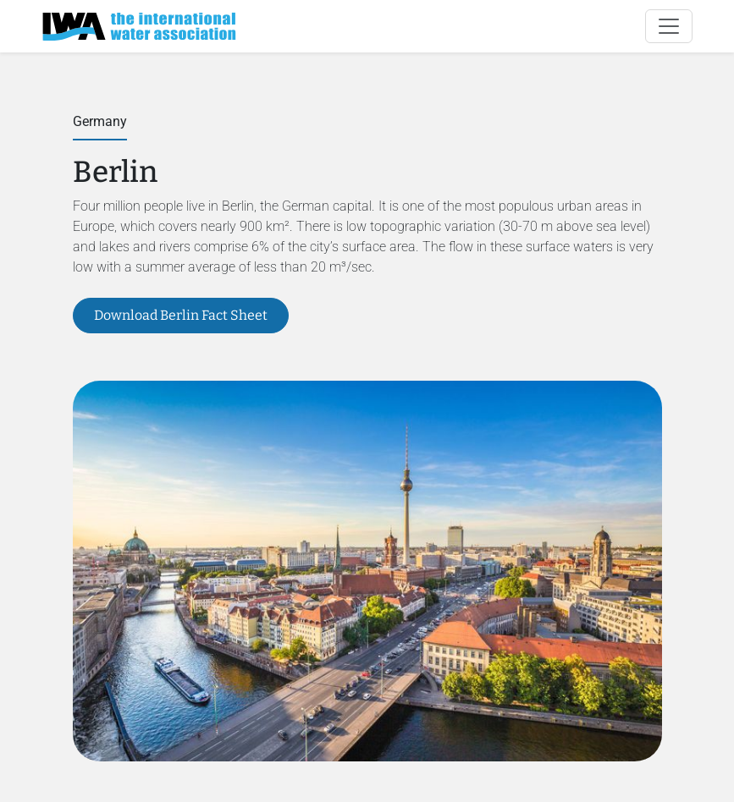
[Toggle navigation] (669, 26)
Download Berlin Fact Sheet (181, 315)
